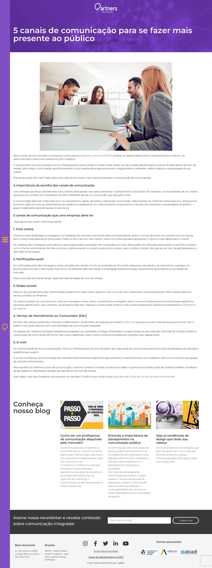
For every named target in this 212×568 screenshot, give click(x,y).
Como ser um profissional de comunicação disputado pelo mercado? (81, 439)
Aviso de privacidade (106, 551)
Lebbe (120, 562)
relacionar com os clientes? (96, 155)
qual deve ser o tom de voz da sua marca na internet (143, 376)
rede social (112, 291)
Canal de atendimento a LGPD (106, 557)
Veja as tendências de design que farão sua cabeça (172, 439)
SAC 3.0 (129, 322)
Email (111, 516)
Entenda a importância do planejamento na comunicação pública (128, 439)
